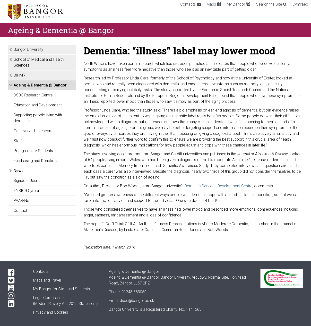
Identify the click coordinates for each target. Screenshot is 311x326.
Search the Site (271, 4)
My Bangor (238, 4)
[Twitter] (16, 280)
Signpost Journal (28, 180)
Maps (214, 4)
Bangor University (28, 49)
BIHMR (19, 75)
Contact (20, 210)
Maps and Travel (47, 280)
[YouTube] (16, 288)
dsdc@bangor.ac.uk (137, 300)
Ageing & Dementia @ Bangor (40, 85)
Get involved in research (34, 131)
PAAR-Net (22, 200)
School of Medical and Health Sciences (39, 62)
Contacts (190, 4)
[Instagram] (16, 296)
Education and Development (38, 105)
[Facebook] (16, 272)
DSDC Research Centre (33, 95)
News (19, 170)
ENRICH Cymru (26, 190)
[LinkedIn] (16, 304)
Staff (18, 140)
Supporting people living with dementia (38, 118)
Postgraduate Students (33, 150)
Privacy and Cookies (50, 312)
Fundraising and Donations (36, 160)
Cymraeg (300, 4)
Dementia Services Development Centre (218, 186)
